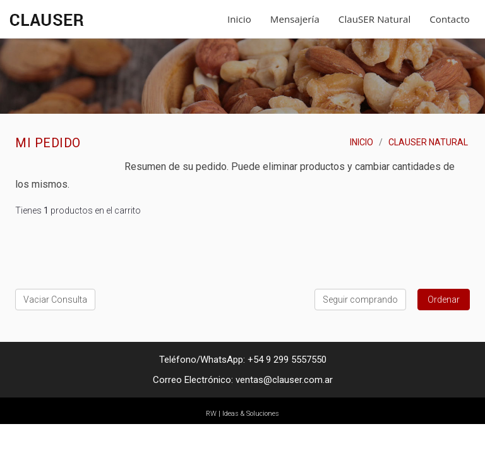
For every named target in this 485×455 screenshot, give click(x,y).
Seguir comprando (360, 299)
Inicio (239, 19)
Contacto (449, 19)
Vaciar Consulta (55, 299)
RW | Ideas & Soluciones (242, 414)
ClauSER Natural (374, 19)
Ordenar (444, 299)
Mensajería (295, 19)
